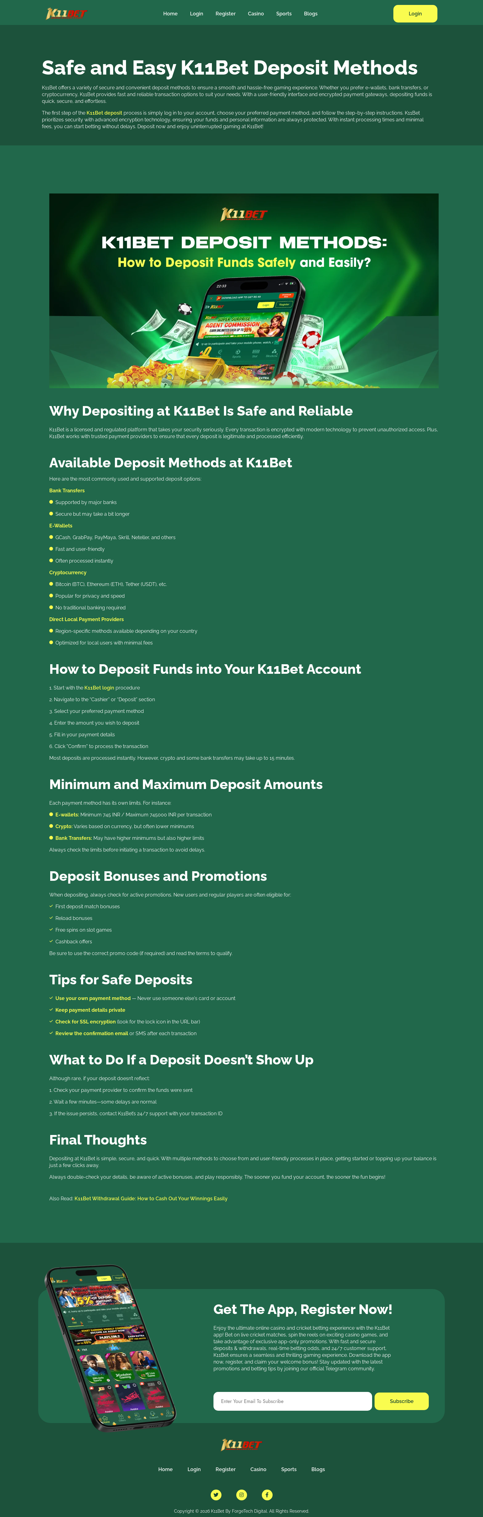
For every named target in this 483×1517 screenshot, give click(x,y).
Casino (256, 14)
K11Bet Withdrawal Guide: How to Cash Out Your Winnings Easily (151, 1199)
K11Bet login (99, 688)
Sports (284, 14)
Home (170, 14)
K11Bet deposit (104, 113)
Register (226, 14)
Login (196, 14)
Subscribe (402, 1401)
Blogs (311, 14)
